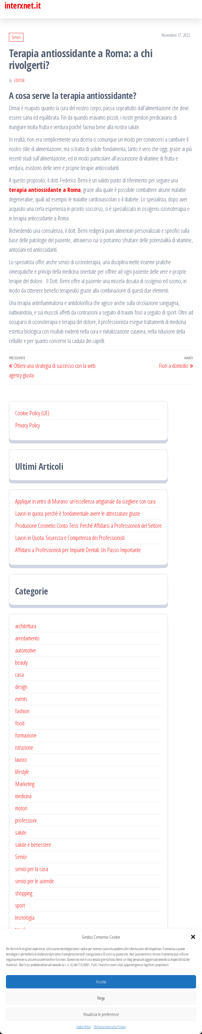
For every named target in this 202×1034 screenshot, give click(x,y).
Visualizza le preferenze (101, 1014)
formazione (25, 735)
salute (20, 832)
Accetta (101, 982)
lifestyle (22, 772)
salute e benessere (33, 845)
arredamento (27, 638)
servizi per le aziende (34, 881)
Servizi (16, 37)
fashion (22, 711)
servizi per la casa (31, 869)
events (21, 699)
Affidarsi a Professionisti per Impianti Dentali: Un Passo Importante (78, 550)
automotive (25, 650)
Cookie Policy (83, 1026)
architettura (25, 626)
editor (19, 80)
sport (20, 905)
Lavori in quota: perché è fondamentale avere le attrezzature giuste (77, 513)
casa (19, 675)
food (19, 723)
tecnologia (24, 917)
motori (21, 808)
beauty (21, 662)
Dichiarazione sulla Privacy (110, 1026)
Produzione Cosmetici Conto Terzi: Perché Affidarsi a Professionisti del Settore (88, 526)
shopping (23, 893)
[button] (193, 937)
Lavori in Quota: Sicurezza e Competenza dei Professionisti (70, 538)
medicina (23, 796)
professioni (25, 820)
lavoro (21, 760)
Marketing (24, 784)
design (21, 687)
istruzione (24, 747)
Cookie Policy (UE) (32, 413)
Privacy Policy (27, 425)
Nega (101, 998)
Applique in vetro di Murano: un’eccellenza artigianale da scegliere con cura (85, 501)
